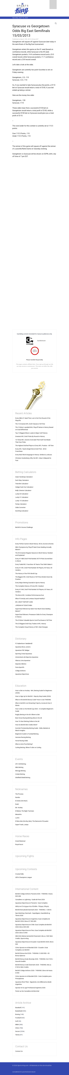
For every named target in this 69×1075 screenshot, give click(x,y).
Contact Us (19, 1051)
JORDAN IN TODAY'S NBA (23, 605)
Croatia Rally (19, 874)
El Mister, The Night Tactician (24, 811)
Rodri (17, 804)
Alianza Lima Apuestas (22, 660)
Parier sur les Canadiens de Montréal (27, 991)
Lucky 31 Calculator (21, 497)
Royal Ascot (19, 844)
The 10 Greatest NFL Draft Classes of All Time (30, 424)
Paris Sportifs (19, 667)
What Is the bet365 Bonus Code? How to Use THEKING (33, 700)
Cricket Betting (20, 774)
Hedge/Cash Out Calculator (24, 487)
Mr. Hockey (19, 807)
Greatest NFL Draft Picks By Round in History (30, 436)
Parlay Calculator (21, 504)
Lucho (17, 818)
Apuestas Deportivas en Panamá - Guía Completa (31, 903)
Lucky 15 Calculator (21, 500)
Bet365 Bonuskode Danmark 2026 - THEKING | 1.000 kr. (33, 910)
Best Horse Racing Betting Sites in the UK (28, 718)
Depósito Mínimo (20, 664)
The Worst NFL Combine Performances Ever (29, 595)
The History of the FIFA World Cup (26, 573)
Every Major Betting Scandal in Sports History (30, 582)
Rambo (17, 797)
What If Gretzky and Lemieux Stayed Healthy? (30, 598)
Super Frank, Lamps (21, 824)
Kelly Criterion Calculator (23, 490)
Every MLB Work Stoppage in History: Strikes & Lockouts (33, 455)
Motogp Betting (20, 771)
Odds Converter (20, 507)
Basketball (18, 1011)
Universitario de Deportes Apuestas (26, 657)
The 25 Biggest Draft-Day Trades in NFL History (30, 623)
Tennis (17, 1035)
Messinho (18, 814)
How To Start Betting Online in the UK (27, 721)
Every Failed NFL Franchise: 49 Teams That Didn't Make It (33, 564)
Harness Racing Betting (23, 737)
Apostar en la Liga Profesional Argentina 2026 (30, 988)
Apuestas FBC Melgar (22, 650)
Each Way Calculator (22, 480)
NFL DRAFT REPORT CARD (24, 602)
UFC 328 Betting (20, 764)
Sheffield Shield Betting (22, 777)
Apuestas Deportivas (22, 674)
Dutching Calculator (21, 511)
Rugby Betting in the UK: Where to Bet (27, 714)
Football (18, 1018)
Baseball (18, 1007)
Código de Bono (20, 671)
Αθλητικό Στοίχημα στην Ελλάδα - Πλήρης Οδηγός (32, 906)
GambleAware (41, 340)
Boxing (17, 1014)
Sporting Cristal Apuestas (23, 654)
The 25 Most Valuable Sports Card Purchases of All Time (33, 620)
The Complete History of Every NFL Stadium (29, 586)
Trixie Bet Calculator (21, 484)
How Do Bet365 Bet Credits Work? (26, 725)
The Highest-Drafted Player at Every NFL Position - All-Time (34, 445)
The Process (19, 794)
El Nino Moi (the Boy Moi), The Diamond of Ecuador (31, 821)
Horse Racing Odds (21, 741)
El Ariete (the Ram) (21, 801)
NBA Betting (19, 767)
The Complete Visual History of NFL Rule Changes (31, 627)
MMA (17, 1024)
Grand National (20, 841)
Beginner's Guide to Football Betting (27, 734)
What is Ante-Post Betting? (24, 744)
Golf (16, 1021)
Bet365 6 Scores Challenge (24, 527)
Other (17, 1028)
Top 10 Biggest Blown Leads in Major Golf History (31, 433)
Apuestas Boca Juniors (22, 647)
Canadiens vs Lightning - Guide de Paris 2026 (30, 899)
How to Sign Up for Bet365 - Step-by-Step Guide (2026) (33, 696)
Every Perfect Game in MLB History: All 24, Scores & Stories (34, 544)
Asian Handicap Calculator (24, 477)
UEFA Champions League (23, 877)
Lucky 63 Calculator (21, 494)
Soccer (17, 1031)
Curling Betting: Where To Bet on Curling (28, 747)
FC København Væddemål (23, 643)
